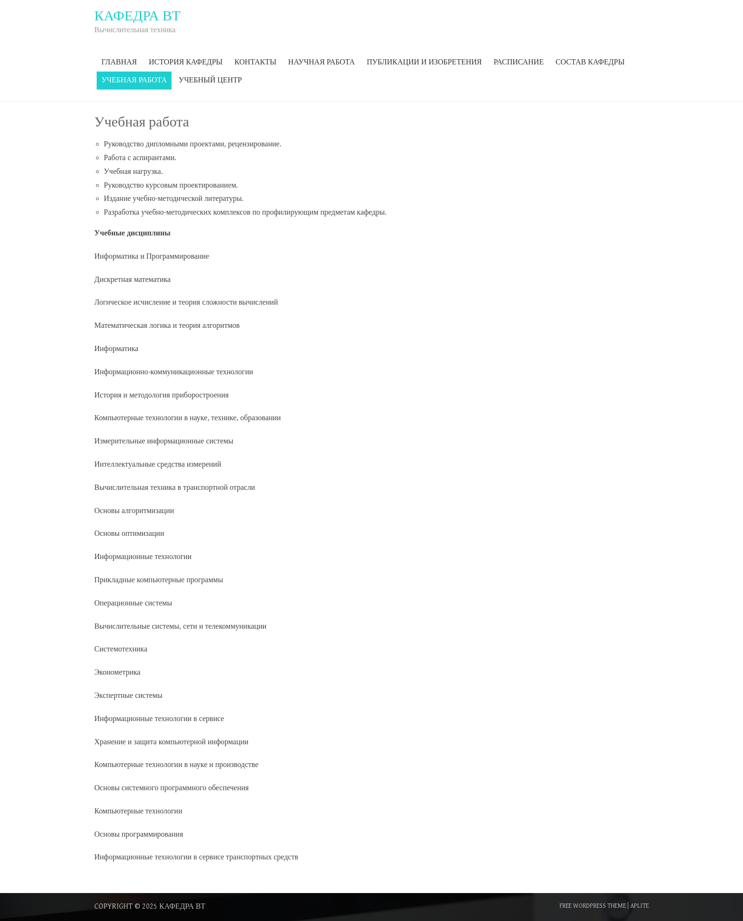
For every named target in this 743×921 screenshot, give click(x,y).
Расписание (519, 62)
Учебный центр (210, 80)
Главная (119, 62)
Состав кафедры (590, 62)
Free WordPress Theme (593, 906)
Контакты (255, 62)
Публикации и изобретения (424, 62)
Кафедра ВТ (182, 906)
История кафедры (186, 62)
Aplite (639, 906)
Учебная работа (134, 80)
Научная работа (321, 62)
